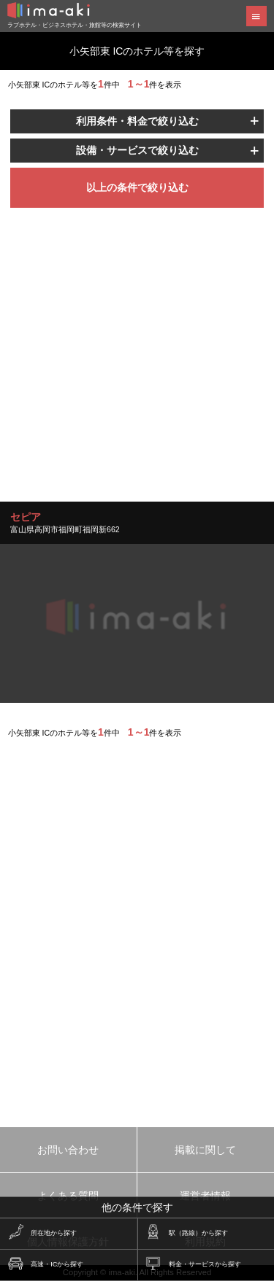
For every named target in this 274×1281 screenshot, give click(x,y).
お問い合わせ (68, 1150)
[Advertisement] (137, 365)
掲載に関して (205, 1150)
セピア (25, 517)
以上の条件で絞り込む (137, 187)
